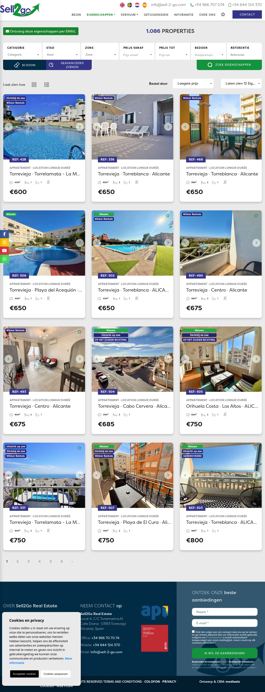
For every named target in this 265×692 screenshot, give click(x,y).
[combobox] (22, 54)
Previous (8, 127)
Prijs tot (167, 48)
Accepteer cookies (24, 674)
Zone (89, 48)
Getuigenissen (156, 15)
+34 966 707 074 (207, 4)
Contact (247, 14)
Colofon (152, 681)
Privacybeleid (214, 637)
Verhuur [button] (128, 15)
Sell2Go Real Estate (20, 10)
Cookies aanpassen (56, 674)
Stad (50, 48)
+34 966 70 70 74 (105, 638)
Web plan (64, 686)
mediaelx (233, 681)
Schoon (25, 65)
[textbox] (22, 54)
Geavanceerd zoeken (66, 65)
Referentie (240, 48)
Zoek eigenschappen (229, 64)
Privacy (169, 681)
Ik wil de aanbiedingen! (224, 653)
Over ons (207, 15)
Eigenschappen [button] (100, 15)
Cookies (47, 686)
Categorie (16, 48)
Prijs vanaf (133, 48)
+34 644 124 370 (245, 4)
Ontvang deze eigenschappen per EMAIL (41, 31)
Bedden (201, 48)
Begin (76, 15)
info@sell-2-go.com (168, 4)
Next (80, 127)
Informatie (183, 15)
